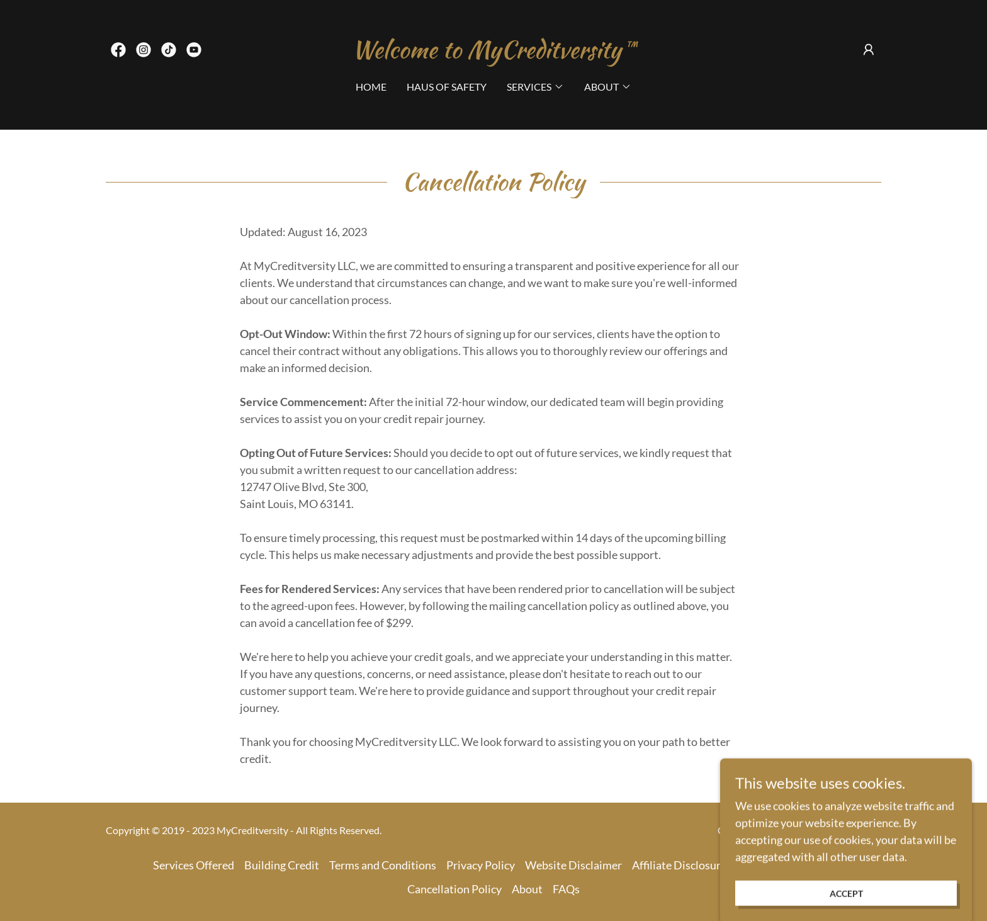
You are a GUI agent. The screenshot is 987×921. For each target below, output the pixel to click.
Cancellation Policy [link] (454, 889)
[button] (868, 49)
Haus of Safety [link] (447, 87)
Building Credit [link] (281, 865)
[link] (118, 49)
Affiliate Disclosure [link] (679, 865)
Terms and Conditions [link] (382, 865)
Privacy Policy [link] (480, 865)
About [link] (527, 889)
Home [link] (371, 87)
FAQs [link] (566, 889)
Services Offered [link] (193, 865)
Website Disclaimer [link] (573, 865)
